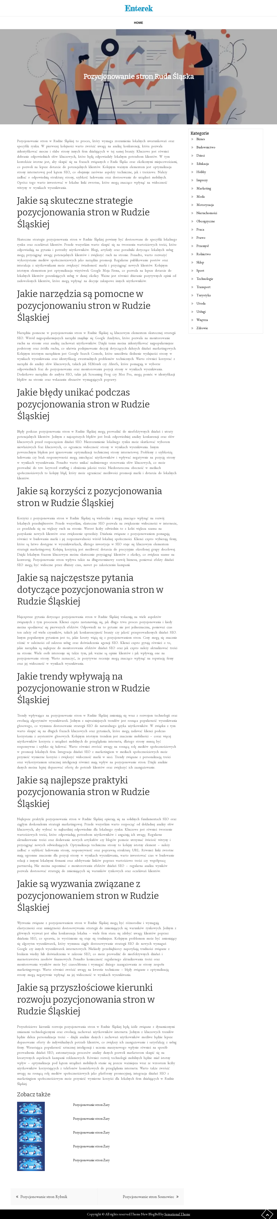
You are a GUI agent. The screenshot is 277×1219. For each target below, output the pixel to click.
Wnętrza (202, 320)
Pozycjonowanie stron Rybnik (43, 1196)
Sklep (200, 262)
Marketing (203, 188)
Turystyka (203, 295)
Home (138, 22)
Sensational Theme (177, 1214)
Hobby (201, 172)
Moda (200, 196)
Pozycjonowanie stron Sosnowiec (148, 1196)
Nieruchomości (206, 213)
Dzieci (200, 155)
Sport (200, 270)
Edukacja (202, 163)
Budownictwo (205, 147)
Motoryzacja (205, 204)
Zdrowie (202, 328)
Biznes (200, 139)
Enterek (138, 7)
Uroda (201, 303)
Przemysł (202, 246)
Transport (203, 287)
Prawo (200, 237)
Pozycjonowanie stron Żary (91, 1104)
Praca (200, 229)
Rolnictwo (203, 254)
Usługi (201, 311)
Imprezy (202, 180)
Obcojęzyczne (205, 221)
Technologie (204, 278)
